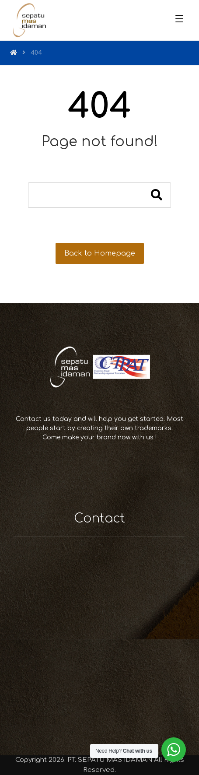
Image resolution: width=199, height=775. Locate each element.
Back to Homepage (99, 253)
